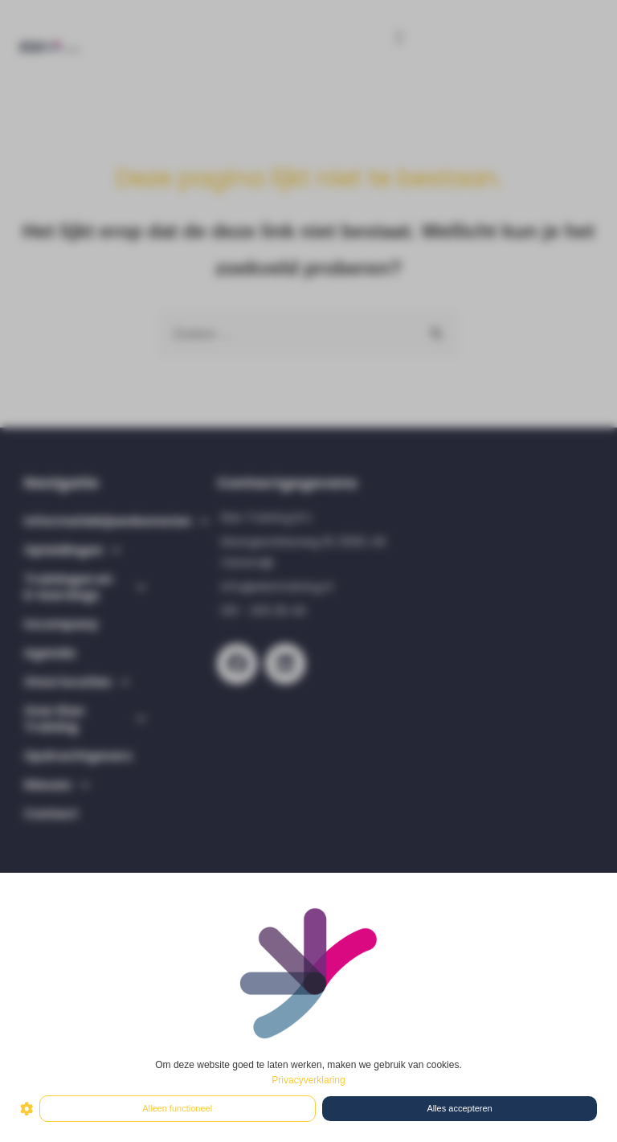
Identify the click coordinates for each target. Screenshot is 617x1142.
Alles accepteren (459, 1108)
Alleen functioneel (177, 1108)
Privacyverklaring (308, 1080)
